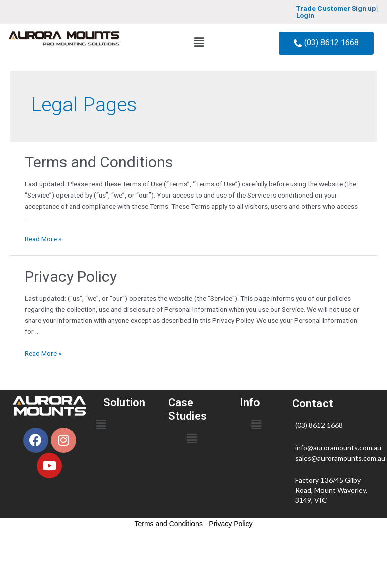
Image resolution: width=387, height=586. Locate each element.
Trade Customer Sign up (336, 8)
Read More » (43, 239)
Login (305, 15)
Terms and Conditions (99, 162)
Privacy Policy (71, 276)
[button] (198, 42)
